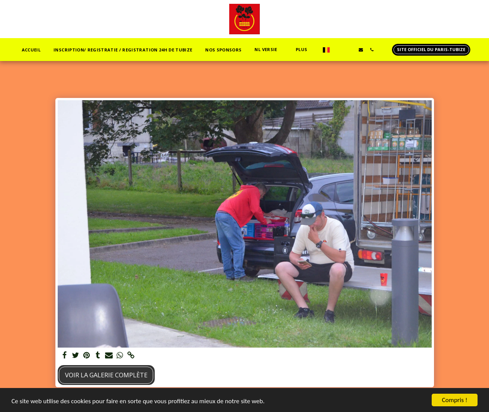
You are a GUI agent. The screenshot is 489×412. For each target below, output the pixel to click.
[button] (268, 50)
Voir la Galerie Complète (106, 374)
